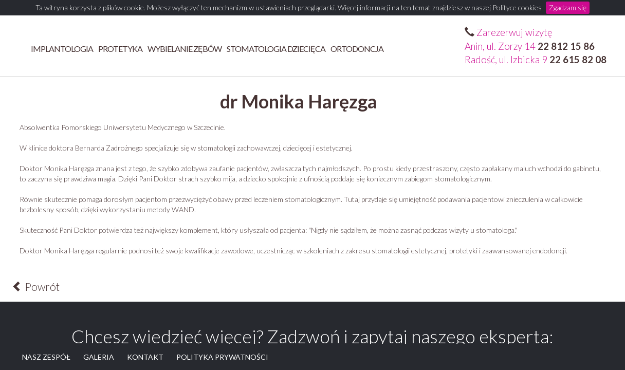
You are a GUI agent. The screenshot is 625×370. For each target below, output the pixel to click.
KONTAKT (145, 357)
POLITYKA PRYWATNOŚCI (222, 357)
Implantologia (62, 48)
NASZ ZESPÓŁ (46, 357)
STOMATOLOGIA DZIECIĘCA (276, 48)
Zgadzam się (567, 7)
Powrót (36, 286)
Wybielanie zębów (185, 48)
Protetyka (120, 48)
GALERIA (98, 357)
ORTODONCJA (356, 48)
